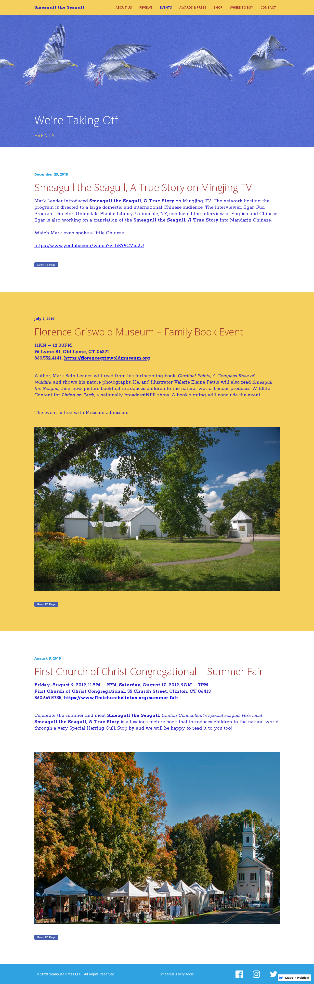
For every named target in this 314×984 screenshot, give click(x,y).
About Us (124, 7)
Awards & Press (192, 7)
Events (166, 7)
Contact (268, 7)
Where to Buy (241, 7)
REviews (146, 7)
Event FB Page (46, 264)
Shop (218, 7)
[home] (61, 7)
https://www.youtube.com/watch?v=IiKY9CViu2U (89, 246)
